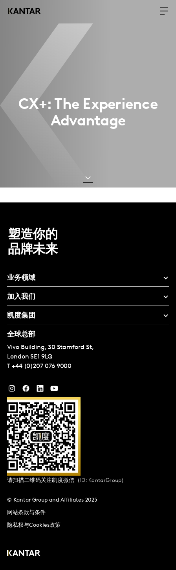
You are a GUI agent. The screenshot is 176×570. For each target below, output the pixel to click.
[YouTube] (40, 390)
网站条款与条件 (26, 513)
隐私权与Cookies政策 (33, 525)
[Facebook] (26, 390)
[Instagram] (11, 390)
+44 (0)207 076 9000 (42, 366)
